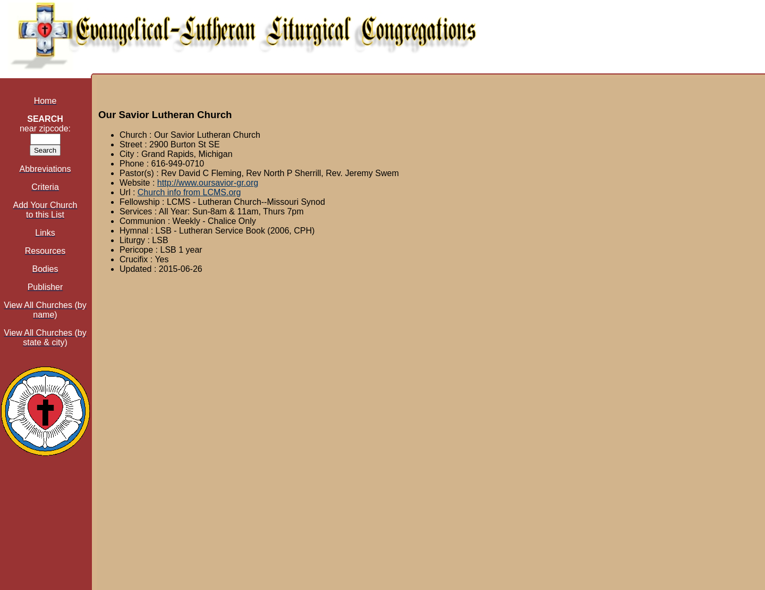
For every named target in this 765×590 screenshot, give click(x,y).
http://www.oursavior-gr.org (207, 182)
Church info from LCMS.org (189, 192)
